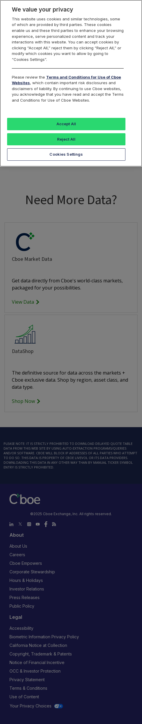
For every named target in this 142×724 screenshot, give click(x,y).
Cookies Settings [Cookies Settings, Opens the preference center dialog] (66, 154)
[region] (71, 83)
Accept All (66, 123)
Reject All (66, 139)
